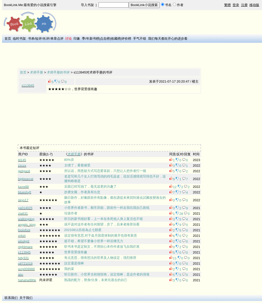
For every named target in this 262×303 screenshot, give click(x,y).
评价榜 (126, 38)
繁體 (227, 5)
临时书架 (19, 38)
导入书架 (87, 5)
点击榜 (105, 38)
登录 (236, 5)
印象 (77, 38)
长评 (46, 38)
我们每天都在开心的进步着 (167, 38)
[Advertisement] (109, 55)
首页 (8, 38)
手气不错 (139, 38)
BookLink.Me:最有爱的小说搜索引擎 (30, 5)
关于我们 (25, 298)
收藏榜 (116, 38)
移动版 (254, 5)
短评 (38, 38)
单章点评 (56, 38)
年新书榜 (92, 38)
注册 (244, 5)
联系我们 (11, 298)
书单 (31, 38)
